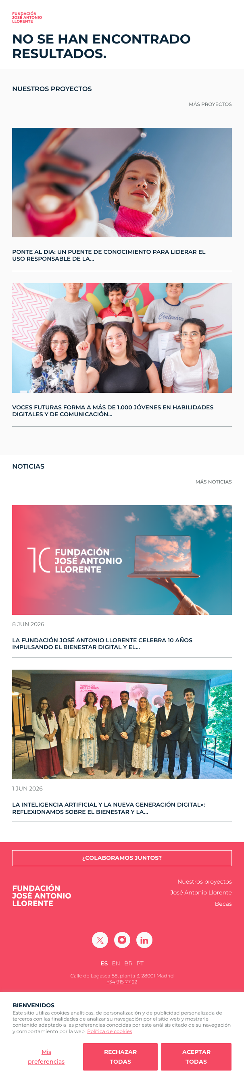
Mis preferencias (46, 1056)
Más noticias (214, 482)
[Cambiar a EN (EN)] (116, 963)
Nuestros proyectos (204, 881)
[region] (122, 1035)
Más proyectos (210, 105)
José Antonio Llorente (201, 892)
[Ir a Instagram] (122, 940)
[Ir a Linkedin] (144, 940)
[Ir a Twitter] (100, 940)
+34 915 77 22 (122, 982)
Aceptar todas (196, 1056)
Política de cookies (109, 1032)
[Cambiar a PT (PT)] (140, 963)
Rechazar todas (120, 1056)
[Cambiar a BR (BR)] (128, 963)
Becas (223, 904)
